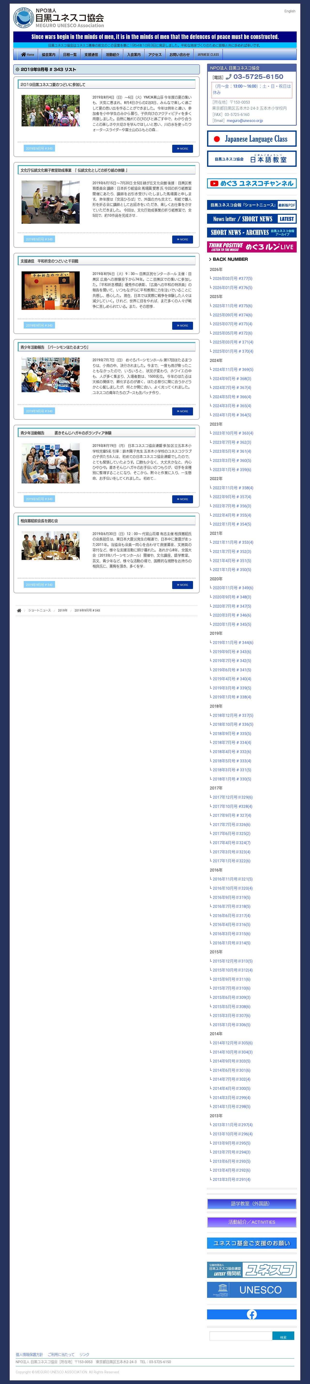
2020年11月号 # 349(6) (233, 588)
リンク (84, 1354)
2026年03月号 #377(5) (232, 279)
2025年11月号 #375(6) (232, 306)
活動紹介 (112, 54)
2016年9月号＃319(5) (231, 898)
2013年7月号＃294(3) (231, 1152)
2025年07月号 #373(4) (232, 324)
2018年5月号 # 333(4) (232, 761)
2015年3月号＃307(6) (231, 1016)
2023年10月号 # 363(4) (233, 433)
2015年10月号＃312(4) (233, 970)
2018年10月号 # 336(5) (233, 724)
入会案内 (134, 54)
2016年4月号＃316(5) (231, 925)
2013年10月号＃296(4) (233, 1134)
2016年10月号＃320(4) (233, 888)
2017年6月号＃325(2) (231, 834)
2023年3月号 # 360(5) (232, 461)
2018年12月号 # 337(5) (233, 716)
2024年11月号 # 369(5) (233, 370)
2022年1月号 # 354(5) (232, 524)
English (290, 11)
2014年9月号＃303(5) (231, 1061)
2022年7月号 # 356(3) (232, 506)
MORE (182, 148)
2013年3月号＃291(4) (231, 1180)
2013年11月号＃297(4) (233, 1125)
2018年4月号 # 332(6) (232, 752)
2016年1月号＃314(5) (231, 943)
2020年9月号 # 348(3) (232, 597)
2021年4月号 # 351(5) (232, 561)
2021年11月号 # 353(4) (233, 542)
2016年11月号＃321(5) (233, 879)
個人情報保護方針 (29, 1354)
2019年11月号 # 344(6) (233, 643)
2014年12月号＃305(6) (233, 1043)
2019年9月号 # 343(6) (232, 652)
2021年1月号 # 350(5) (232, 570)
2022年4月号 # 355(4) (232, 515)
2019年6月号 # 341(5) (232, 670)
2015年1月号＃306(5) (231, 1025)
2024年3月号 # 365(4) (232, 406)
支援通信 (91, 54)
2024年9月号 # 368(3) (232, 379)
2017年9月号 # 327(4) (232, 815)
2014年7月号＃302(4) (231, 1079)
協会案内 (48, 54)
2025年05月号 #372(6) (232, 333)
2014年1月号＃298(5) (231, 1107)
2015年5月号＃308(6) (231, 1007)
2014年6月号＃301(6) (231, 1070)
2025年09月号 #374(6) (232, 315)
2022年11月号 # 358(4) (233, 488)
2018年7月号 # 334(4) (232, 743)
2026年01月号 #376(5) (232, 288)
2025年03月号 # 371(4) (233, 342)
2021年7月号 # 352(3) (232, 552)
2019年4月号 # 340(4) (232, 679)
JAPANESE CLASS (208, 54)
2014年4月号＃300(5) (231, 1089)
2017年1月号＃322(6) (231, 861)
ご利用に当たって (61, 1354)
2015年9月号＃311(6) (231, 979)
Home (27, 54)
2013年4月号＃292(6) (231, 1170)
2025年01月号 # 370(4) (233, 351)
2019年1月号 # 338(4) (232, 697)
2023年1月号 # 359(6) (232, 470)
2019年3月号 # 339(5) (232, 688)
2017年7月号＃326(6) (231, 825)
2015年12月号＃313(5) (233, 961)
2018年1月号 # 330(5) (232, 779)
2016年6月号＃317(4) (231, 916)
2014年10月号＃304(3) (233, 1052)
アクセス (155, 54)
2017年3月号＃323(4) (231, 852)
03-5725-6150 (258, 76)
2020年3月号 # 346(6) (232, 615)
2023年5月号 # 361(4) (232, 451)
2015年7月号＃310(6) (231, 988)
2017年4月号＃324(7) (231, 843)
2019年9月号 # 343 (39, 148)
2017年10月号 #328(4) (232, 807)
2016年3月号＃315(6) (231, 934)
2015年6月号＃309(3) (231, 998)
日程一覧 (70, 54)
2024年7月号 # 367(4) (232, 388)
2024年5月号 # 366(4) (232, 397)
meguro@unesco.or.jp (245, 121)
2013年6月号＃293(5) (231, 1161)
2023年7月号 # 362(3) (232, 442)
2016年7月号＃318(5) (231, 907)
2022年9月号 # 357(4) (232, 497)
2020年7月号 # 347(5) (232, 606)
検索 (283, 1337)
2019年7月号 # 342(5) (232, 661)
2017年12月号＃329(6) (233, 797)
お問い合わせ (180, 54)
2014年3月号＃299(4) (231, 1098)
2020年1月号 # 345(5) (232, 624)
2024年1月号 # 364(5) (232, 415)
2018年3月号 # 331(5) (232, 770)
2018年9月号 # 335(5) (232, 734)
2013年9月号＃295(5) (231, 1143)
